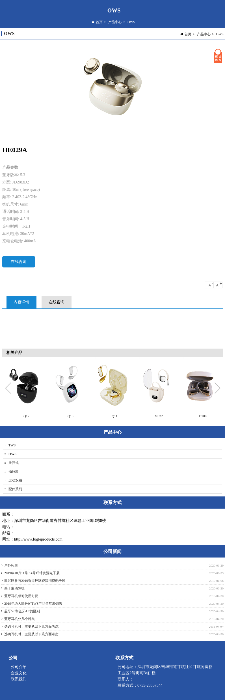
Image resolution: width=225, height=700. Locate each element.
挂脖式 (13, 463)
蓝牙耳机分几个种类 (19, 619)
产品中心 (115, 23)
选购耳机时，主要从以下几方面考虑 (31, 626)
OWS (131, 23)
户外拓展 (11, 565)
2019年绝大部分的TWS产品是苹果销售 (33, 604)
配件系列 (15, 489)
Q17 (26, 416)
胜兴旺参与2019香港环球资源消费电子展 (34, 581)
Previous (9, 389)
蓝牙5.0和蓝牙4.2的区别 (22, 611)
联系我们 (19, 679)
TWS (12, 445)
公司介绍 (19, 667)
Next (217, 389)
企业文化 (19, 673)
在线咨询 (19, 262)
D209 (203, 416)
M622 (159, 416)
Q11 (114, 416)
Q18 (70, 416)
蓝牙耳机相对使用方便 (21, 596)
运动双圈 (15, 480)
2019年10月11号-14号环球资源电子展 (32, 573)
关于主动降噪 (14, 588)
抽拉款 (13, 472)
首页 (99, 23)
